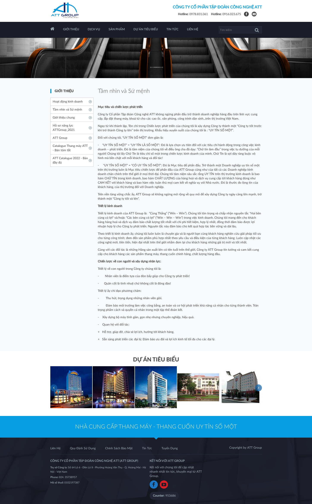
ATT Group (60, 138)
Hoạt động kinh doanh (68, 101)
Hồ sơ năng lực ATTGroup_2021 (64, 128)
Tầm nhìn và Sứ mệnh (67, 109)
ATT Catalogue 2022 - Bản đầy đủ (70, 160)
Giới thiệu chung (64, 117)
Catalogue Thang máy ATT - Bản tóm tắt (70, 148)
